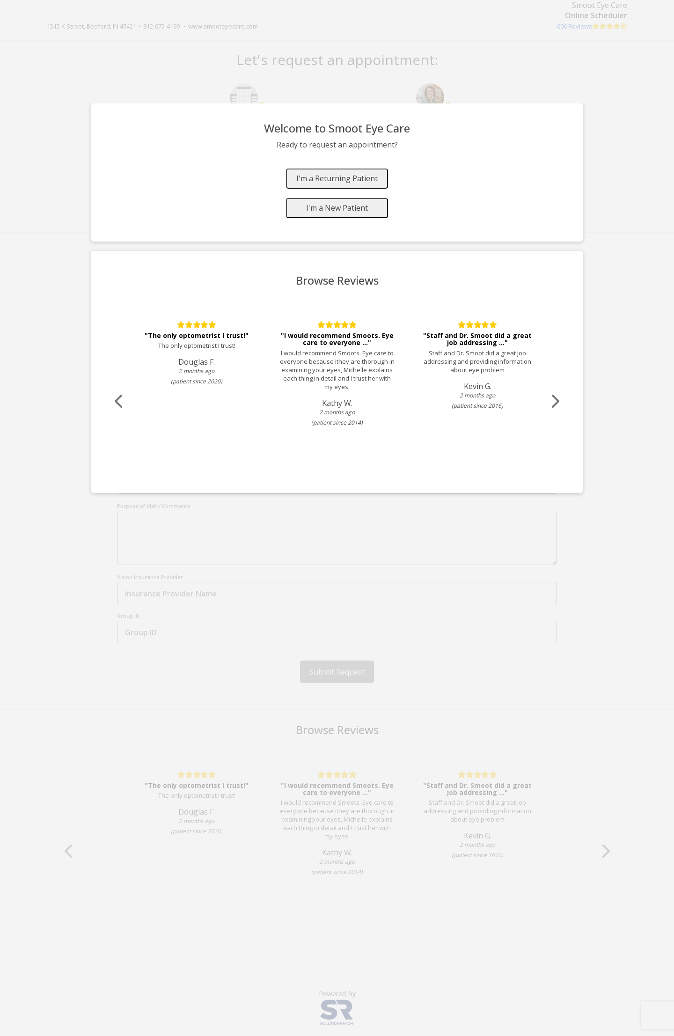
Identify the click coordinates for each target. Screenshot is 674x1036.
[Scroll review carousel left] (119, 401)
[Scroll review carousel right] (554, 401)
